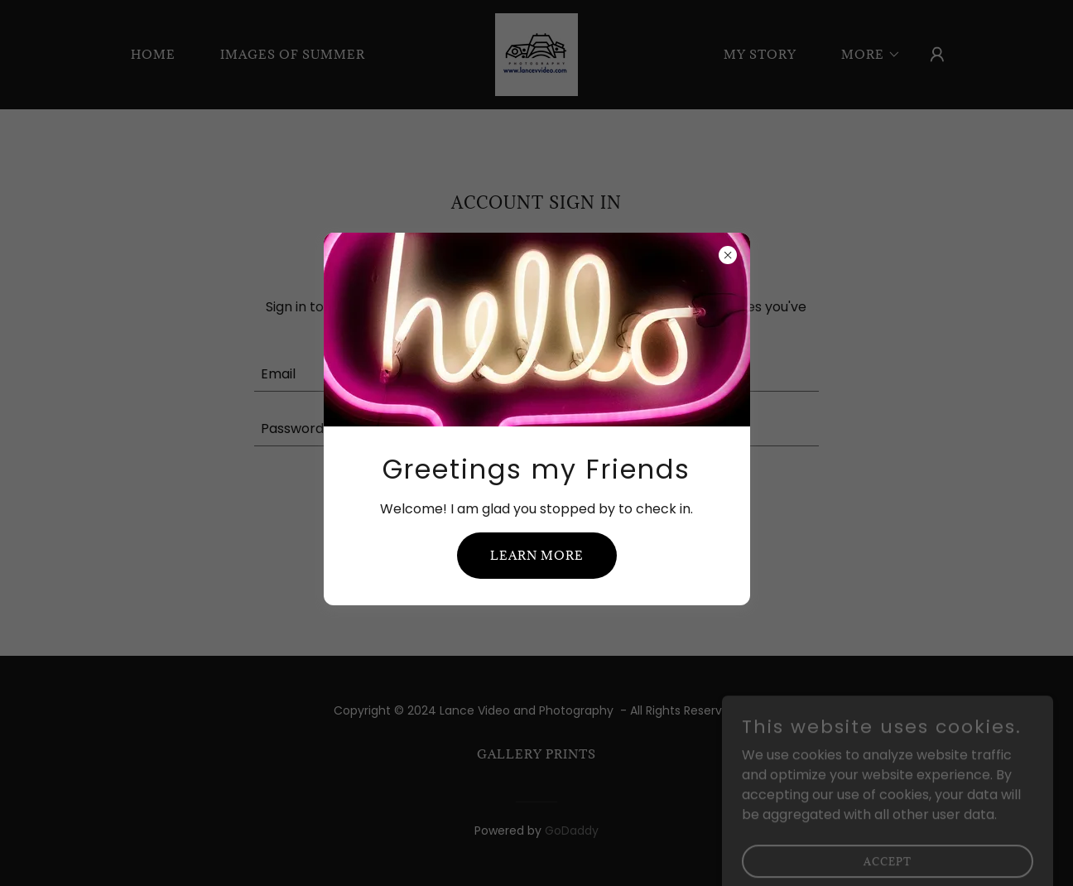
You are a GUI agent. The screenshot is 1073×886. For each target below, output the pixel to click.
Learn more (537, 555)
